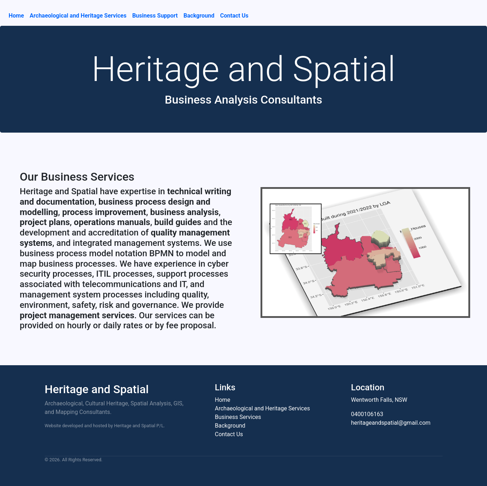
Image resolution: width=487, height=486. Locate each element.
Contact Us (234, 15)
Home (16, 15)
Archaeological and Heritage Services (78, 15)
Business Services (238, 417)
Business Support (155, 15)
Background (198, 15)
